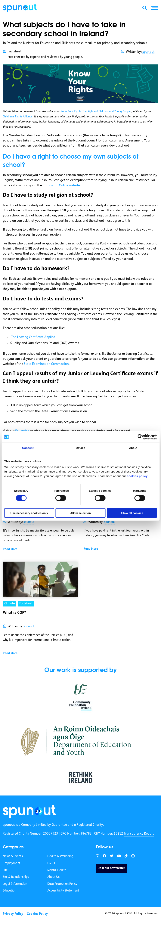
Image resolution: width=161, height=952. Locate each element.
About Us (53, 877)
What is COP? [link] (14, 613)
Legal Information (15, 884)
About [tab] (133, 447)
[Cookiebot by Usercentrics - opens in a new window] (140, 437)
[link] (29, 811)
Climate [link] (9, 603)
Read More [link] (10, 549)
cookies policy (137, 476)
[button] (154, 8)
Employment (11, 863)
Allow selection (80, 513)
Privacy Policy (13, 914)
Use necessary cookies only (29, 513)
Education (9, 890)
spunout (148, 52)
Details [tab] (80, 447)
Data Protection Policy (62, 884)
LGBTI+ (52, 863)
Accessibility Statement (63, 890)
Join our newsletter (111, 868)
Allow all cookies (131, 513)
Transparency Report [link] (139, 834)
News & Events (13, 856)
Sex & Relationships (16, 877)
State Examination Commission (46, 364)
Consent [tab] (28, 447)
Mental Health (56, 870)
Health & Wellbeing (60, 856)
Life (5, 870)
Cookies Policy (37, 914)
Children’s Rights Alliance (18, 116)
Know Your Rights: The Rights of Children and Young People (96, 111)
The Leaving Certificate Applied (33, 337)
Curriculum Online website (61, 185)
